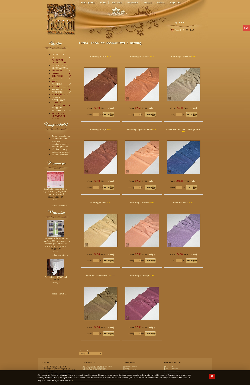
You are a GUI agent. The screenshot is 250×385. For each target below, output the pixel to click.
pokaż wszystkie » (60, 205)
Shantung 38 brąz (98, 129)
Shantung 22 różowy (139, 202)
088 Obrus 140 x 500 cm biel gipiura (183, 129)
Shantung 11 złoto (98, 202)
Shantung (135, 43)
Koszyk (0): (182, 30)
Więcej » (56, 199)
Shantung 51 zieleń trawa (97, 275)
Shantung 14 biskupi (139, 275)
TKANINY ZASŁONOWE (108, 43)
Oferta (83, 43)
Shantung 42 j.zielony (181, 56)
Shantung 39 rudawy (139, 56)
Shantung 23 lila (180, 202)
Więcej (111, 108)
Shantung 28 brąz (98, 56)
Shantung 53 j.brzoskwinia (139, 129)
